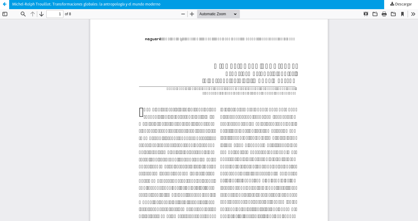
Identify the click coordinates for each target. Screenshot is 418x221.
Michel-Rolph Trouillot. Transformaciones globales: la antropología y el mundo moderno (86, 4)
